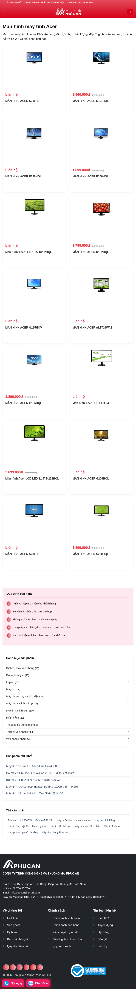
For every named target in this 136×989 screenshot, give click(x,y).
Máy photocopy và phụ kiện (24, 696)
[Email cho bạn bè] (26, 967)
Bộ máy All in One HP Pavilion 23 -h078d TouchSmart (40, 773)
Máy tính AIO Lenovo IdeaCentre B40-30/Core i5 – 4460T (42, 786)
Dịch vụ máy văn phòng (22, 667)
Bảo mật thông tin (18, 939)
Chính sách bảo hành (65, 925)
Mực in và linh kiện (20, 710)
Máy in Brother (64, 820)
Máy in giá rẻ (39, 826)
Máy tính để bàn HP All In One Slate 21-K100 (34, 793)
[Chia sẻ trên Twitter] (19, 967)
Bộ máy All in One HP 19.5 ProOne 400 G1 (33, 779)
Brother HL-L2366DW (20, 820)
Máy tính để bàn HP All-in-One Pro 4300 (31, 766)
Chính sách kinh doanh (66, 918)
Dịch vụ (12, 932)
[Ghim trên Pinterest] (33, 967)
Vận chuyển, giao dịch (66, 932)
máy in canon (83, 820)
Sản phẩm (13, 925)
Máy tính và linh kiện (22, 703)
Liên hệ (102, 946)
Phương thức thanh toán (67, 939)
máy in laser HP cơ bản (87, 826)
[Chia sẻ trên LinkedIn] (40, 967)
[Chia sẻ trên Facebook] (13, 967)
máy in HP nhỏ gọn (60, 826)
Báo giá (102, 939)
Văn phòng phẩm (18, 738)
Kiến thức (104, 918)
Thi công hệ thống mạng (22, 724)
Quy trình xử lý (61, 946)
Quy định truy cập (18, 946)
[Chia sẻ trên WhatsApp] (6, 967)
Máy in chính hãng (105, 820)
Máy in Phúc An (112, 826)
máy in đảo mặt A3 (18, 826)
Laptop (13, 682)
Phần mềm (15, 717)
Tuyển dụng (105, 925)
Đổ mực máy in (17, 675)
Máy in (13, 689)
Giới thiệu (13, 918)
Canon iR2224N (44, 820)
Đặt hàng (103, 932)
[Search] (130, 12)
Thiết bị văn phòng (20, 731)
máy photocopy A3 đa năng (23, 832)
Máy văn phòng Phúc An (55, 832)
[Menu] (5, 11)
